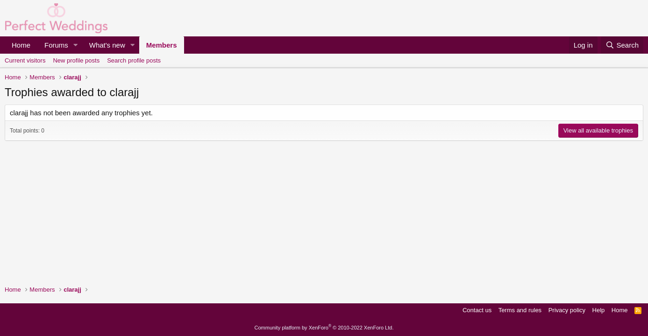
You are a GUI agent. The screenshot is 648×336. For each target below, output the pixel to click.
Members (161, 45)
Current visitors (25, 60)
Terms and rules (519, 310)
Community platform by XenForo (324, 327)
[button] (75, 45)
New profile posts (76, 60)
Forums (56, 45)
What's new (107, 45)
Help (598, 310)
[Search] (622, 45)
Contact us (477, 310)
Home (21, 45)
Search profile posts (134, 60)
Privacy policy (566, 310)
